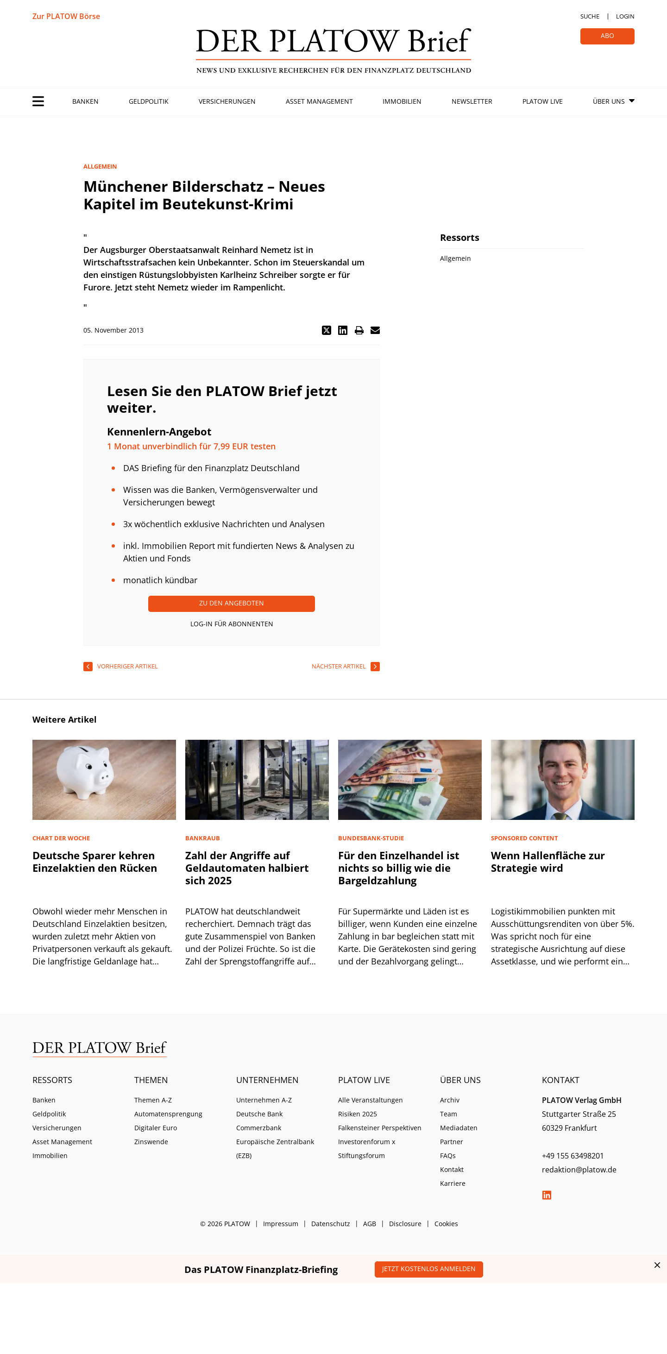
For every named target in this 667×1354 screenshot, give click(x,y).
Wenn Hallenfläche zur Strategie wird (548, 861)
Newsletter (472, 101)
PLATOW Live (542, 101)
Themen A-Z (153, 1100)
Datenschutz (330, 1223)
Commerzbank (258, 1127)
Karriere (453, 1183)
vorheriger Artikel (127, 666)
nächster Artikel (339, 666)
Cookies (446, 1223)
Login (625, 16)
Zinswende (151, 1141)
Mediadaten (459, 1127)
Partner (451, 1141)
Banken (85, 101)
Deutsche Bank (259, 1113)
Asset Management (319, 101)
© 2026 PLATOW (225, 1223)
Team (448, 1113)
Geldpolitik (149, 101)
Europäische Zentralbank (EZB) (275, 1148)
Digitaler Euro (155, 1127)
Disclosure (405, 1223)
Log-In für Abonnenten (231, 623)
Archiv (449, 1100)
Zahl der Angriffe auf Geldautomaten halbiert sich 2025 (247, 867)
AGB (369, 1223)
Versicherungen (227, 101)
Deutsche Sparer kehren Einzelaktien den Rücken (94, 861)
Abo (607, 35)
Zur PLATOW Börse (66, 16)
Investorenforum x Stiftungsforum (366, 1148)
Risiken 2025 (357, 1113)
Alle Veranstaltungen (370, 1100)
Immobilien (402, 101)
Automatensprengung (168, 1113)
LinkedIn (546, 1195)
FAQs (448, 1155)
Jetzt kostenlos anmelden (429, 1268)
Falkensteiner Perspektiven (380, 1127)
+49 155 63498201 (573, 1156)
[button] (326, 330)
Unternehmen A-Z (264, 1100)
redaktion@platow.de (579, 1170)
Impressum (280, 1223)
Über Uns (609, 101)
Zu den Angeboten (231, 602)
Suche (589, 16)
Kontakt (452, 1169)
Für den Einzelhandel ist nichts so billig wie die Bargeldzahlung (398, 867)
